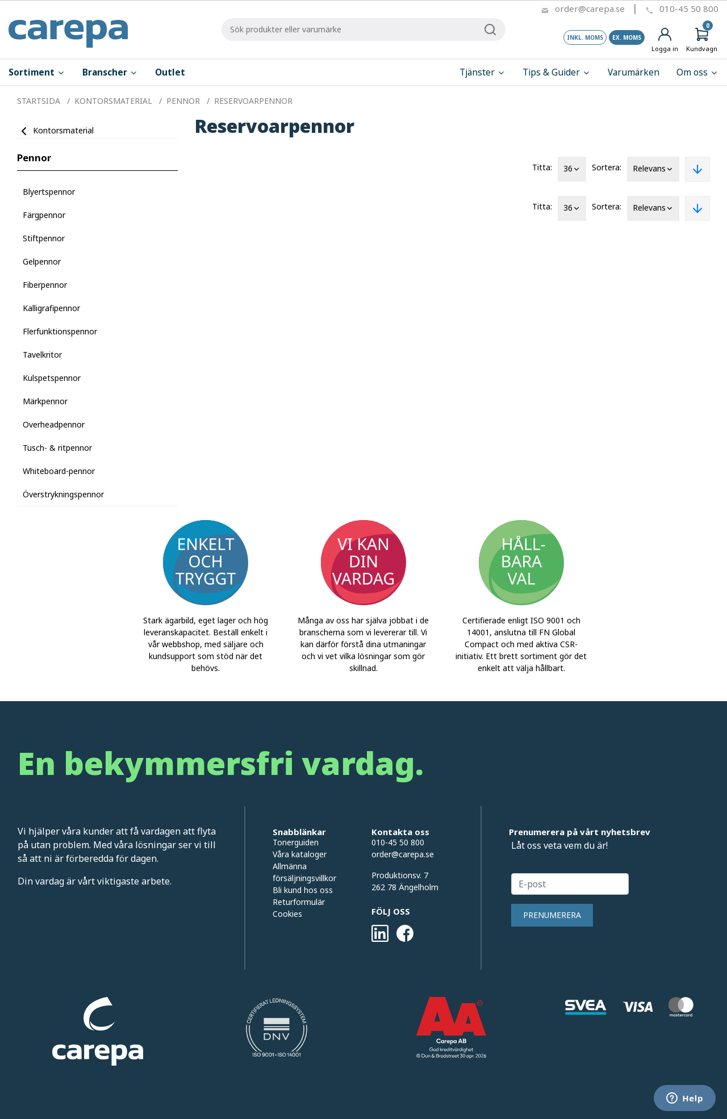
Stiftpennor (44, 238)
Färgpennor (44, 214)
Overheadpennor (54, 424)
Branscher (110, 72)
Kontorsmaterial (63, 130)
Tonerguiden (296, 842)
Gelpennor (42, 261)
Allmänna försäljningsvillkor (304, 872)
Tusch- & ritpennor (57, 447)
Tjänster (482, 72)
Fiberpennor (45, 284)
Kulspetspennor (52, 377)
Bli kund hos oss (303, 890)
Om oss (697, 72)
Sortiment (37, 72)
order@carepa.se (590, 8)
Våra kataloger (300, 854)
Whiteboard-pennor (59, 471)
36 (571, 169)
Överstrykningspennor (63, 494)
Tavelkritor (42, 354)
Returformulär (299, 901)
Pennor (34, 157)
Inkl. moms (585, 37)
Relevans (653, 169)
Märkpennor (45, 401)
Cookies (287, 913)
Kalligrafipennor (51, 308)
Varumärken (633, 72)
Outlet (170, 72)
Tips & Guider (557, 72)
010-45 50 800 (688, 8)
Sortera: (606, 167)
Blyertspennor (49, 191)
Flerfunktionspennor (60, 331)
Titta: (542, 167)
